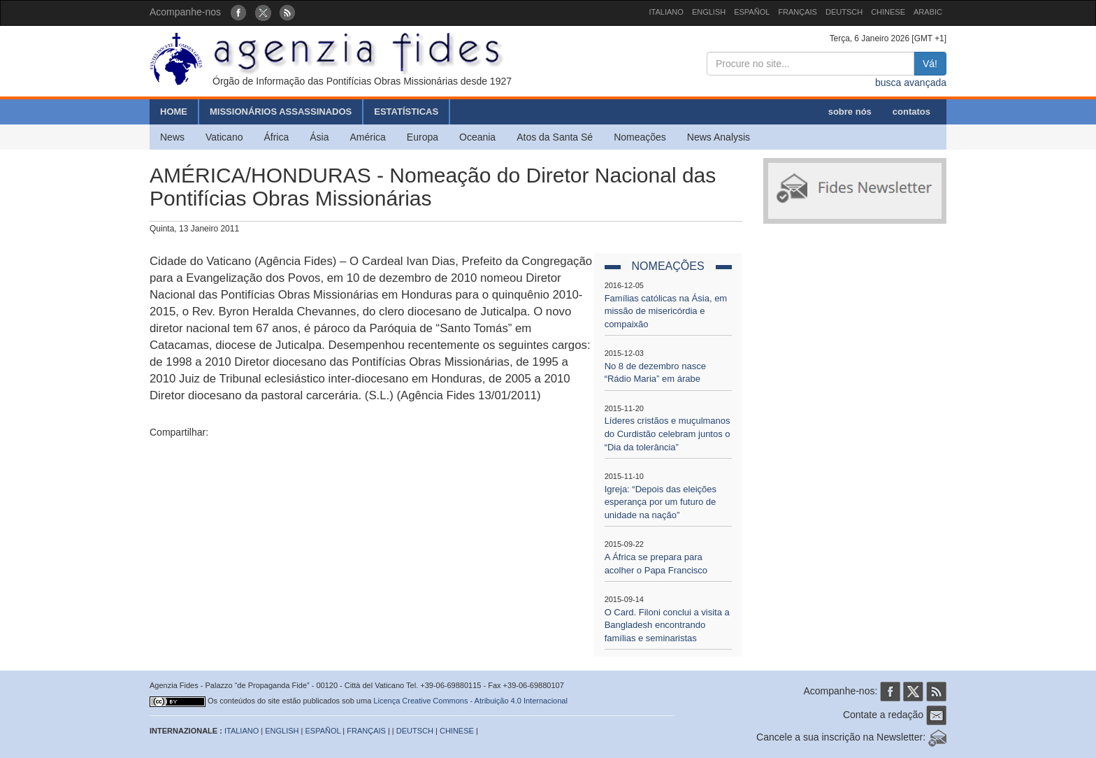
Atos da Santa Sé (555, 137)
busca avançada (910, 82)
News (172, 137)
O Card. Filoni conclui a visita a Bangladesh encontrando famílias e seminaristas (667, 625)
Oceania (477, 137)
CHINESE (888, 12)
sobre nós (850, 111)
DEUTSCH (844, 12)
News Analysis (718, 137)
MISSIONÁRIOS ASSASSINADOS (281, 111)
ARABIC (928, 12)
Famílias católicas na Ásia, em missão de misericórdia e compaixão (666, 311)
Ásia (319, 137)
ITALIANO (666, 12)
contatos (911, 111)
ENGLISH (709, 12)
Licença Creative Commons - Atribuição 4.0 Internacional (470, 700)
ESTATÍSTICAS (406, 111)
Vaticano (224, 137)
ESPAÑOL (752, 12)
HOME (173, 111)
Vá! (930, 63)
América (368, 137)
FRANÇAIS (797, 12)
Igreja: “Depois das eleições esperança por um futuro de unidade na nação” (660, 502)
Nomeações (640, 137)
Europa (422, 137)
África (276, 137)
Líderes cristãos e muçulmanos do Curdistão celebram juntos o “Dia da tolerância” (667, 433)
